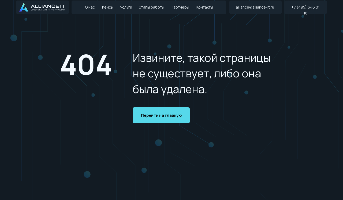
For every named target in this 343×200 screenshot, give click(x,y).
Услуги (126, 7)
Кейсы (107, 7)
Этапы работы (151, 7)
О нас (90, 7)
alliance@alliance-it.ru (255, 7)
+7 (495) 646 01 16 (305, 10)
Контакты (204, 7)
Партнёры (180, 7)
